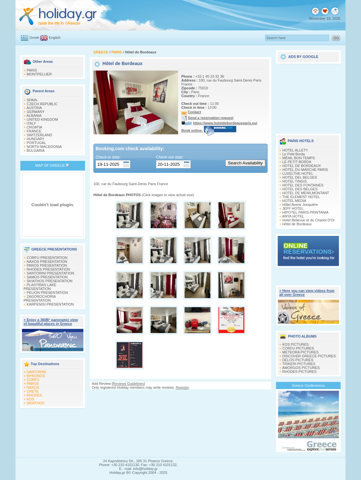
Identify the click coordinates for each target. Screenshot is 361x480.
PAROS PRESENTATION (47, 265)
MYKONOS (36, 376)
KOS (30, 399)
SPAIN (32, 100)
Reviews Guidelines (128, 383)
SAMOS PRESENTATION (47, 277)
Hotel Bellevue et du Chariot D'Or (308, 220)
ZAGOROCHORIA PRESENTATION (40, 298)
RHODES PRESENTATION (48, 269)
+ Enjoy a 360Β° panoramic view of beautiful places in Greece (51, 322)
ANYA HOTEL (293, 216)
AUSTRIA (34, 108)
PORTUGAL (36, 143)
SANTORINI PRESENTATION (50, 273)
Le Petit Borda (293, 154)
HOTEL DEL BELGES (299, 177)
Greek (34, 37)
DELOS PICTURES (297, 360)
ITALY (31, 123)
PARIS (32, 70)
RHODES (34, 395)
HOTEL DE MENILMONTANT (305, 193)
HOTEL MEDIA (294, 201)
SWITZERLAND (39, 135)
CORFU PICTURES (298, 348)
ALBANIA (34, 115)
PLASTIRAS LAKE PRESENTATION (40, 287)
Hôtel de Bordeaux (297, 224)
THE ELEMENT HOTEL (301, 197)
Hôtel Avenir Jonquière (300, 205)
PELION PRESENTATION (47, 293)
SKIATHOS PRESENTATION (50, 281)
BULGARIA (36, 150)
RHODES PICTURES (299, 372)
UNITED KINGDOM (42, 119)
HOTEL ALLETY (295, 150)
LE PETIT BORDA (297, 162)
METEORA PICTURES (300, 352)
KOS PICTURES (295, 344)
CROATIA (34, 127)
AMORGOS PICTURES (301, 368)
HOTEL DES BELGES (300, 189)
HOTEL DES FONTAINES (303, 185)
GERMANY (36, 112)
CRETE (33, 391)
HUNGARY (36, 139)
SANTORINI (36, 372)
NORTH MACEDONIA (44, 147)
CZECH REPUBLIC (42, 104)
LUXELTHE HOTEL (297, 173)
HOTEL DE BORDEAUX (301, 166)
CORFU (33, 380)
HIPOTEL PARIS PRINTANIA (305, 212)
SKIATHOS (36, 403)
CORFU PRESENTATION (47, 258)
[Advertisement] (308, 96)
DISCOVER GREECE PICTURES (309, 356)
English (54, 37)
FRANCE (34, 131)
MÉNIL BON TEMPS (298, 158)
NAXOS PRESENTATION (47, 261)
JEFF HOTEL (293, 208)
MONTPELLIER (39, 74)
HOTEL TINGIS (294, 181)
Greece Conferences (308, 385)
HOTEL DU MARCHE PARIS (305, 170)
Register (182, 387)
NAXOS (33, 387)
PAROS (33, 383)
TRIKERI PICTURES (298, 364)
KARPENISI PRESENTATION (50, 304)
